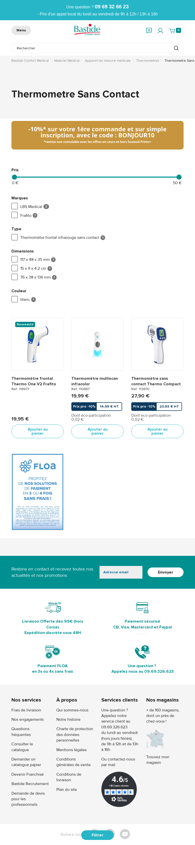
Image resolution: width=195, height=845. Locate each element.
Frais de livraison (26, 710)
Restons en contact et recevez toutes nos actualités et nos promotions (52, 572)
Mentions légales (71, 749)
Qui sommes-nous (72, 710)
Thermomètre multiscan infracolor (94, 381)
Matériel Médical (66, 60)
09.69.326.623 (159, 671)
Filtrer (97, 835)
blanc (23, 300)
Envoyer (165, 572)
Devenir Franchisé (27, 774)
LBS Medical (30, 206)
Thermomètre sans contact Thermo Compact (156, 381)
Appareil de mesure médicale (108, 60)
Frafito (24, 215)
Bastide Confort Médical (30, 60)
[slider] (14, 177)
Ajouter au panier (38, 431)
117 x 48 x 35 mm (33, 260)
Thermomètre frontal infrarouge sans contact (58, 238)
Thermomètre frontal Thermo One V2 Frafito (33, 381)
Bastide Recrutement (30, 783)
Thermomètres (147, 60)
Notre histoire (68, 719)
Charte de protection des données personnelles (74, 734)
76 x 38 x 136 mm (34, 277)
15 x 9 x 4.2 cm (31, 268)
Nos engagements (27, 719)
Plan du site (66, 789)
